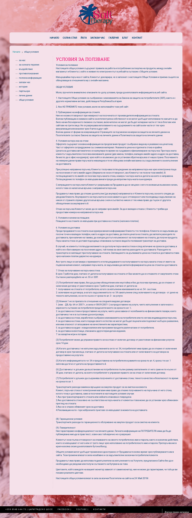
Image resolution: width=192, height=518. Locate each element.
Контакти (99, 509)
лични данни (25, 95)
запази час (24, 82)
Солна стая (70, 37)
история (23, 86)
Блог (125, 37)
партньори (24, 91)
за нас (22, 60)
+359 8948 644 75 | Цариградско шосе (29, 509)
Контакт (137, 37)
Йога (84, 37)
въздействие (26, 69)
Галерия (113, 37)
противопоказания (29, 73)
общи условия (26, 100)
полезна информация (30, 78)
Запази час (97, 37)
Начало (54, 37)
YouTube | (82, 509)
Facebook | (64, 509)
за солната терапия (29, 64)
